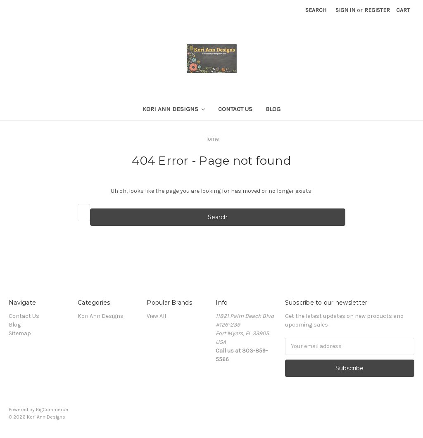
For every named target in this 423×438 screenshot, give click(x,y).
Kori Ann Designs (174, 109)
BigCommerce (52, 409)
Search (315, 10)
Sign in (345, 10)
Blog (273, 109)
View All (156, 316)
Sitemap (20, 333)
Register (377, 10)
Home (211, 139)
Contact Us (235, 109)
